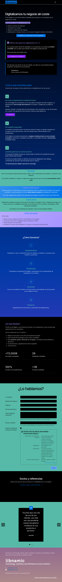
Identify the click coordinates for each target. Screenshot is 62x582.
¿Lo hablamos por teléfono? (16, 56)
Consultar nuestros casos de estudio (31, 485)
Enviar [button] (54, 468)
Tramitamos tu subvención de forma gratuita (31, 35)
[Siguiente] (59, 525)
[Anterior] (3, 525)
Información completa (50, 462)
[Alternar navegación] (55, 2)
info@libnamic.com (12, 569)
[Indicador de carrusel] (29, 544)
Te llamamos (10, 114)
